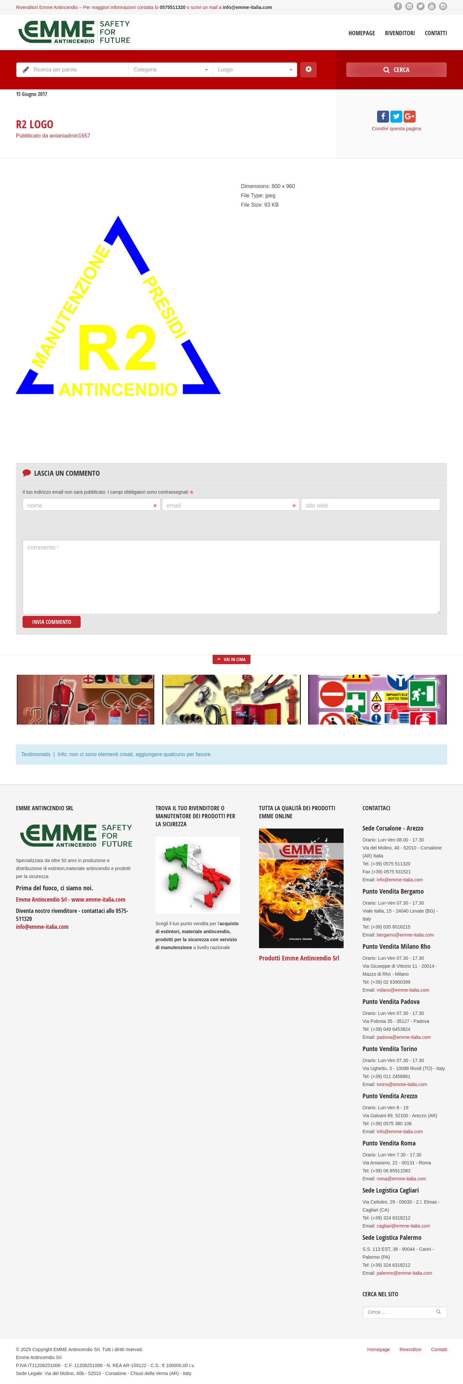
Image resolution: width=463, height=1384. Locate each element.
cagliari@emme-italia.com (403, 1226)
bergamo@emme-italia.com (405, 935)
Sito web (317, 505)
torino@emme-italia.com (402, 1084)
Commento (43, 547)
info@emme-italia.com (42, 927)
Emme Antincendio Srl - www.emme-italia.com (70, 899)
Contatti (436, 33)
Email (231, 506)
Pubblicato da (53, 136)
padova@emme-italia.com (404, 1037)
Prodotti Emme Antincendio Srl (299, 957)
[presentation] (73, 525)
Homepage (362, 33)
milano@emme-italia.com (403, 990)
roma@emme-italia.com (401, 1178)
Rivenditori (400, 33)
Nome (92, 506)
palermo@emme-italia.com (404, 1273)
